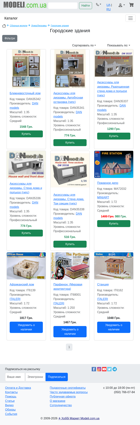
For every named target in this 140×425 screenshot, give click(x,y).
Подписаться (56, 376)
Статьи (10, 400)
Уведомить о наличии (26, 327)
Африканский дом (22, 284)
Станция (103, 284)
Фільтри (10, 38)
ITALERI (15, 299)
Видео (9, 405)
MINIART (103, 197)
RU (108, 9)
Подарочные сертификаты (67, 387)
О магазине (57, 400)
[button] (98, 4)
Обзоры (10, 409)
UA (108, 5)
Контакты (11, 392)
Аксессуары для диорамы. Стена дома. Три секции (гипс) (68, 199)
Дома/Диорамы (39, 25)
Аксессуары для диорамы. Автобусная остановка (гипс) (68, 98)
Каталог (11, 18)
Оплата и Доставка (18, 387)
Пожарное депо (107, 182)
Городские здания (60, 25)
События (11, 414)
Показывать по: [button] (117, 45)
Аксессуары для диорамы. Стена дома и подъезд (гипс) (26, 188)
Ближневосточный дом (25, 93)
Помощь (10, 396)
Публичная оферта (62, 396)
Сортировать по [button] (83, 45)
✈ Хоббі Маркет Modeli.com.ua (79, 418)
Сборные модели (18, 25)
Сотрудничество (61, 405)
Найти (85, 5)
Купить (26, 133)
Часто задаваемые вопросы (69, 392)
